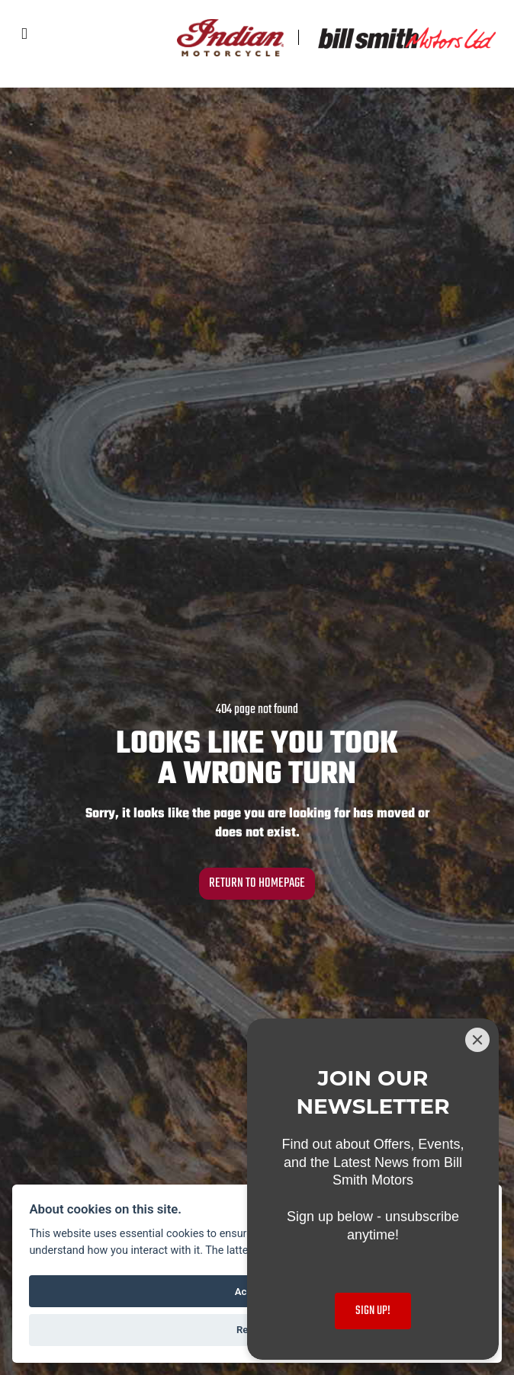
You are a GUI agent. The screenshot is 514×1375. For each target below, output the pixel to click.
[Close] (477, 1040)
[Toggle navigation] (24, 34)
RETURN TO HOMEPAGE (257, 883)
